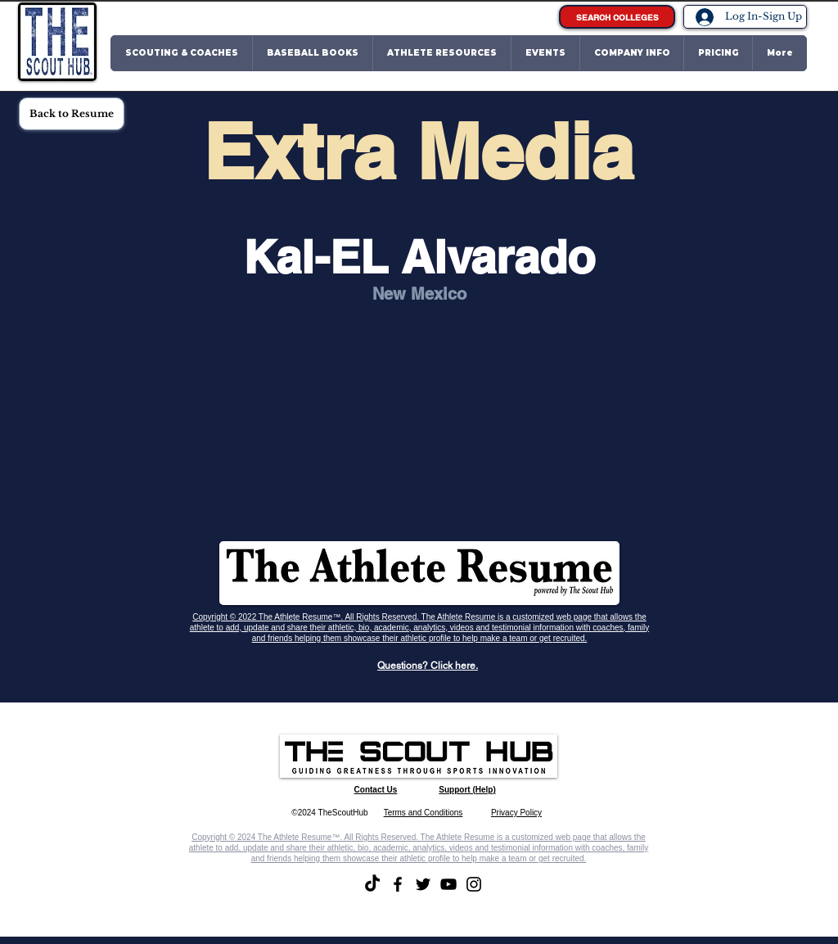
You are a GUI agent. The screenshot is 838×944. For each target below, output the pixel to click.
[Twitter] (423, 884)
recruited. (570, 638)
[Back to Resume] (71, 113)
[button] (181, 53)
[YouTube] (448, 884)
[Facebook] (398, 884)
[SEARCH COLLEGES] (617, 17)
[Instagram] (474, 884)
